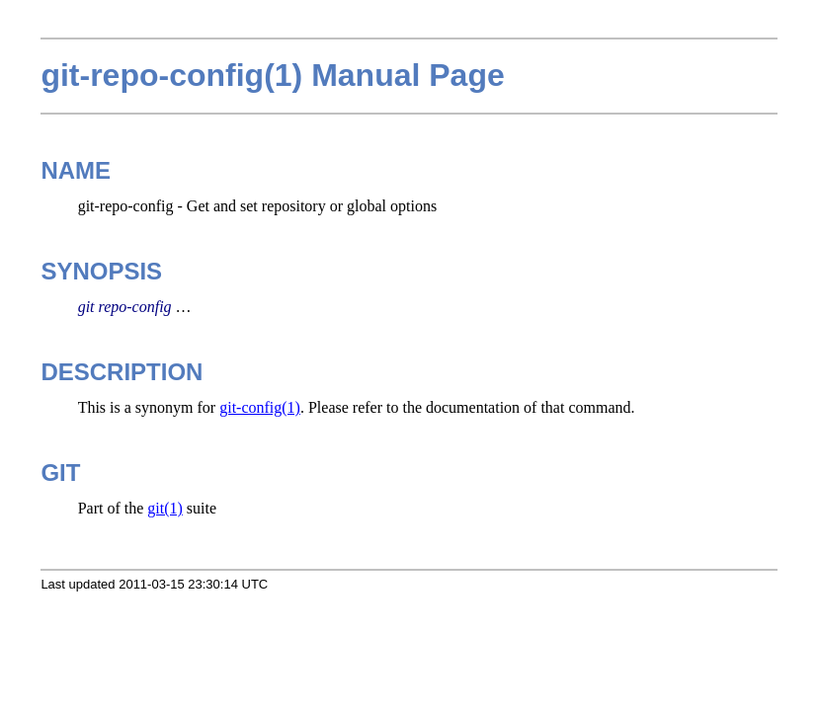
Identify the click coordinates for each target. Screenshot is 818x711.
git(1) (165, 508)
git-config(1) (259, 407)
